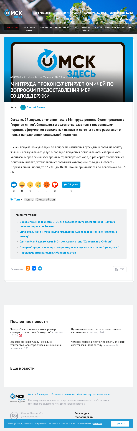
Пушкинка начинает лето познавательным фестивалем (96, 330)
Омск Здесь (13, 13)
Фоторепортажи (121, 13)
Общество (12, 27)
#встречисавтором (66, 27)
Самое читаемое (95, 13)
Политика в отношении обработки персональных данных (82, 394)
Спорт (98, 27)
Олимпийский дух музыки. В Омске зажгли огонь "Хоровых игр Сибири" (66, 241)
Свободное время (28, 29)
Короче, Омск (86, 29)
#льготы (29, 199)
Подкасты (46, 27)
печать (71, 77)
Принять (120, 423)
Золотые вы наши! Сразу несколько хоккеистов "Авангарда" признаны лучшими (36, 343)
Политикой (97, 423)
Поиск (126, 19)
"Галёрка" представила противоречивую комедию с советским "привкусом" (69, 247)
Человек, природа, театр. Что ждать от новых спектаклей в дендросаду (98, 343)
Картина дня (42, 13)
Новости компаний (67, 13)
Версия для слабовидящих (84, 415)
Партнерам (42, 394)
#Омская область (45, 199)
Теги (17, 199)
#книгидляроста (115, 27)
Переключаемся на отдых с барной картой (48, 252)
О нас (31, 394)
